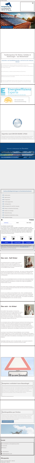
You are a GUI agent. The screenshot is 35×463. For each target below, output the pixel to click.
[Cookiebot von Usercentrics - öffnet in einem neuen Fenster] (30, 220)
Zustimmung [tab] (6, 222)
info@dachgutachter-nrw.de (7, 453)
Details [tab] (17, 222)
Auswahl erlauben (17, 242)
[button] (7, 27)
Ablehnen (6, 242)
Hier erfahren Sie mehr (24, 246)
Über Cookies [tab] (29, 222)
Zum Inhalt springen (3, 0)
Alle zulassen (28, 242)
